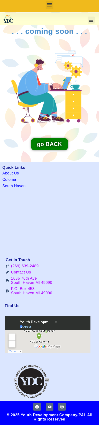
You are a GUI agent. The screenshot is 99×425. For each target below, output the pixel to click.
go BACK (49, 144)
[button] (49, 5)
